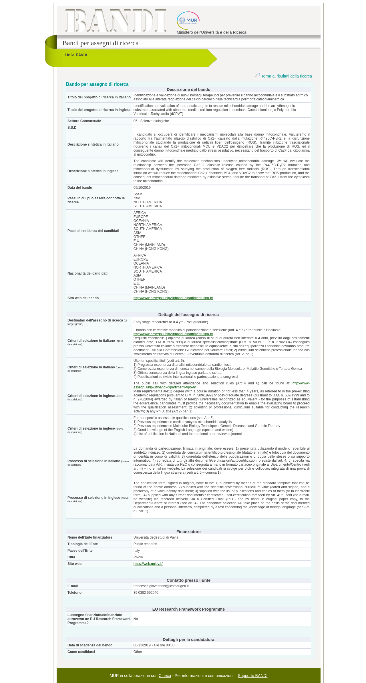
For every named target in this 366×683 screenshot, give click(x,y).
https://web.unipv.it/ (148, 564)
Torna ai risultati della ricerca (283, 76)
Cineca (165, 675)
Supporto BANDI (253, 675)
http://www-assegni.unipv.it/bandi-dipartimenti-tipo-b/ (173, 298)
